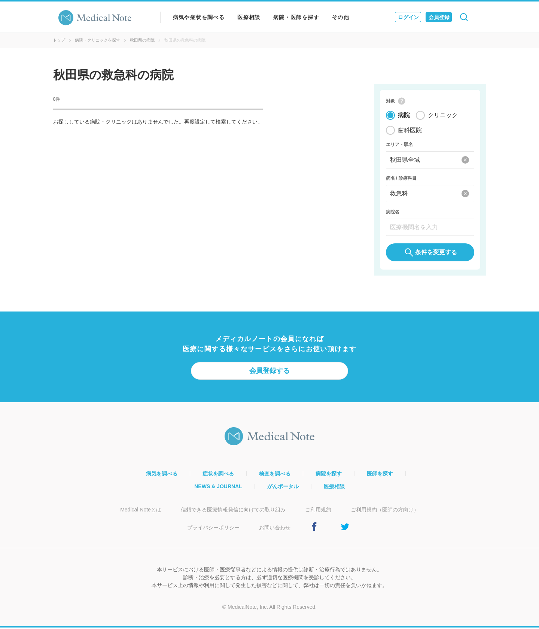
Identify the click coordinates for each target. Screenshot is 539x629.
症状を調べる (218, 475)
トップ (59, 40)
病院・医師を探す (296, 17)
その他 (340, 17)
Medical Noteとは (140, 511)
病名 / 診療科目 (401, 179)
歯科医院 (410, 131)
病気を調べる (161, 475)
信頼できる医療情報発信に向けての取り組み (233, 511)
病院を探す (329, 475)
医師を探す (380, 475)
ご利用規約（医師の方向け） (385, 511)
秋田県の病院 (142, 40)
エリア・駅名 (399, 145)
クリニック (443, 116)
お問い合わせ (274, 529)
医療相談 (249, 17)
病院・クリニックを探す (97, 40)
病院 (404, 116)
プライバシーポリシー (213, 529)
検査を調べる (274, 475)
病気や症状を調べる (199, 17)
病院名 (392, 212)
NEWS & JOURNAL (218, 488)
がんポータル (283, 488)
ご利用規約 (318, 511)
